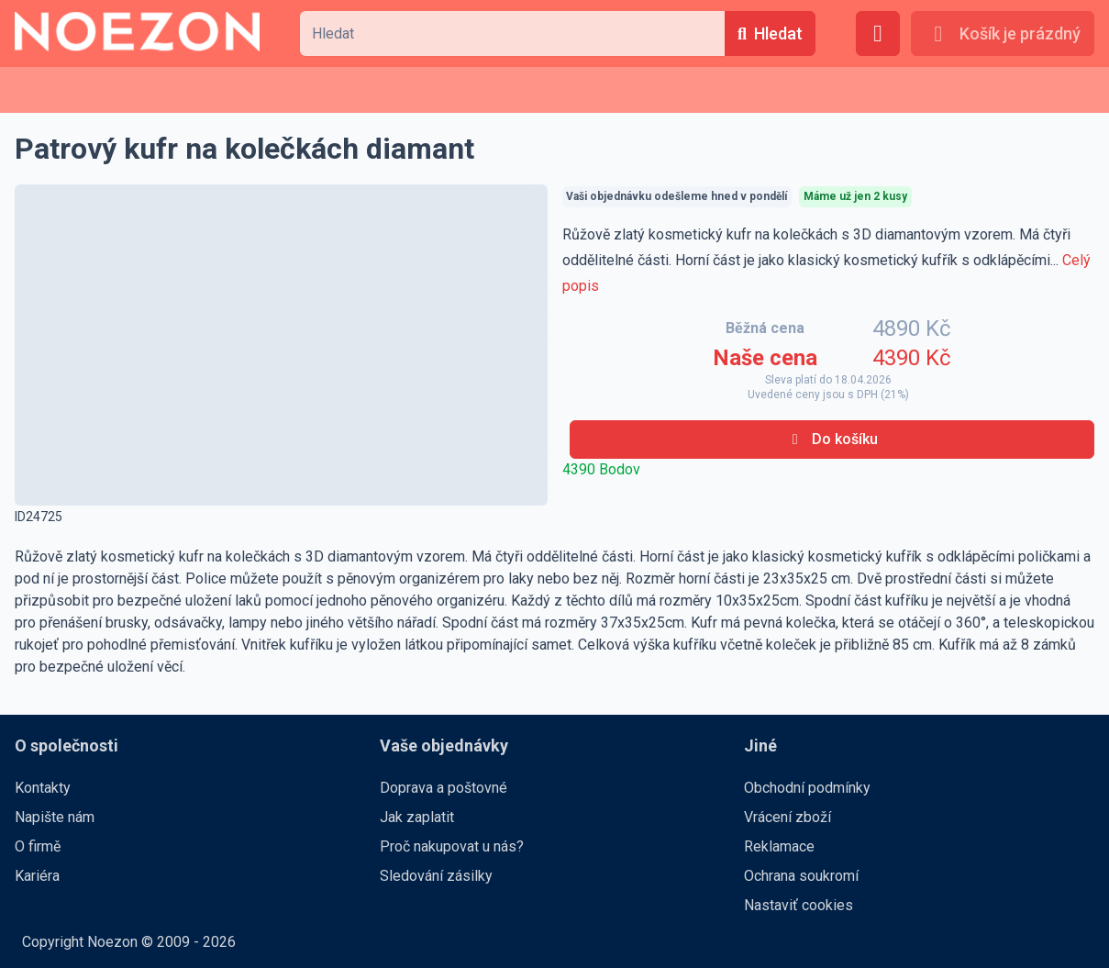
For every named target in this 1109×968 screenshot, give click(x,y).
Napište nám (54, 817)
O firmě (38, 846)
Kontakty (43, 787)
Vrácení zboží (787, 817)
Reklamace (779, 846)
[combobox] (512, 33)
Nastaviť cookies (798, 905)
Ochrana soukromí (801, 876)
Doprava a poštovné (443, 787)
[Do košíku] (832, 439)
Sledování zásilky (436, 876)
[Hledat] (770, 33)
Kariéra (37, 876)
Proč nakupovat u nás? (452, 846)
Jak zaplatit (417, 817)
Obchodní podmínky (807, 787)
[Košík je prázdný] (1002, 33)
